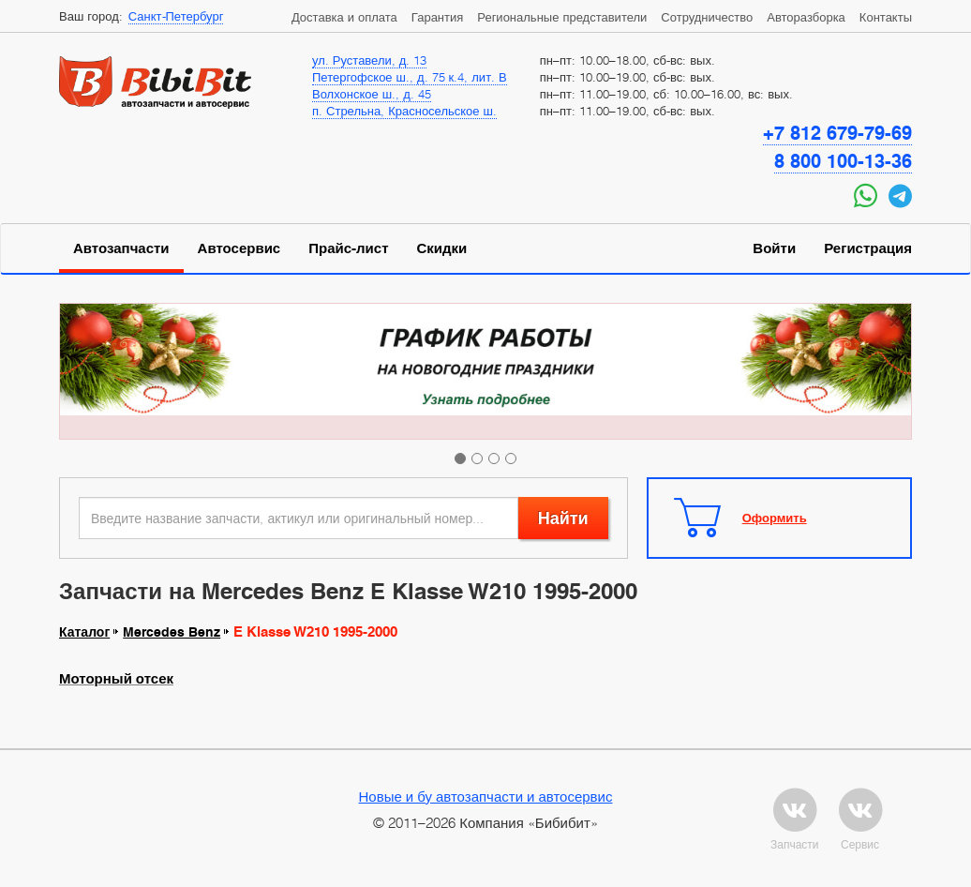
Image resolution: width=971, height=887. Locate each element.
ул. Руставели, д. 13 (369, 60)
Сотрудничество (707, 16)
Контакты (885, 16)
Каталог (84, 631)
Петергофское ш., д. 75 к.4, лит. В (409, 76)
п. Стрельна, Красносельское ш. (404, 110)
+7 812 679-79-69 (837, 133)
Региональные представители (562, 16)
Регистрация (868, 248)
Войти (774, 248)
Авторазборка (806, 16)
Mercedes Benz (171, 631)
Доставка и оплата (344, 16)
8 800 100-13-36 (843, 161)
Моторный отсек (116, 678)
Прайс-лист (348, 248)
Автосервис (239, 248)
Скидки (442, 248)
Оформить (774, 517)
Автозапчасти (121, 248)
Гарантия (437, 16)
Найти (563, 518)
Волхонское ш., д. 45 (371, 93)
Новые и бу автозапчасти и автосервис (486, 796)
